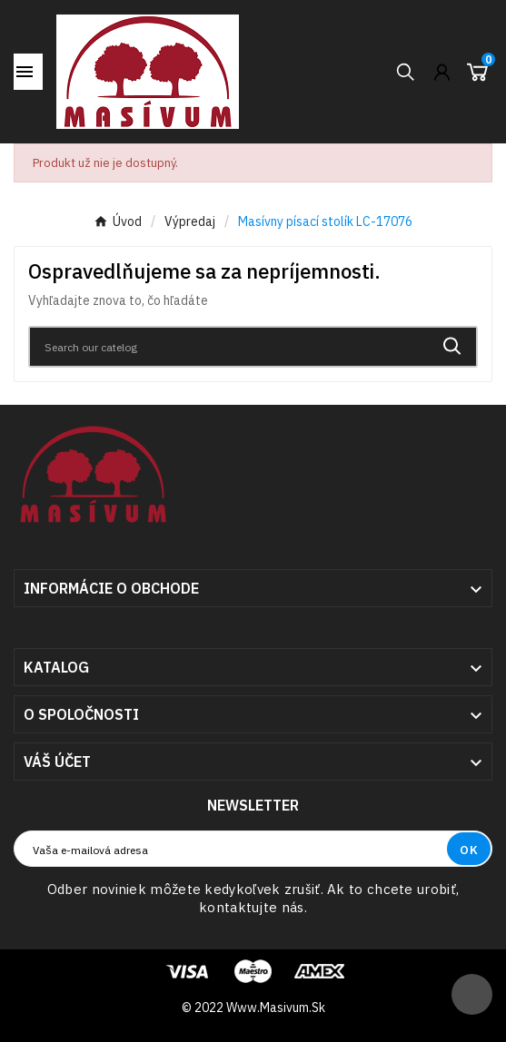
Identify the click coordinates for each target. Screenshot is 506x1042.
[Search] (229, 347)
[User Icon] (442, 72)
